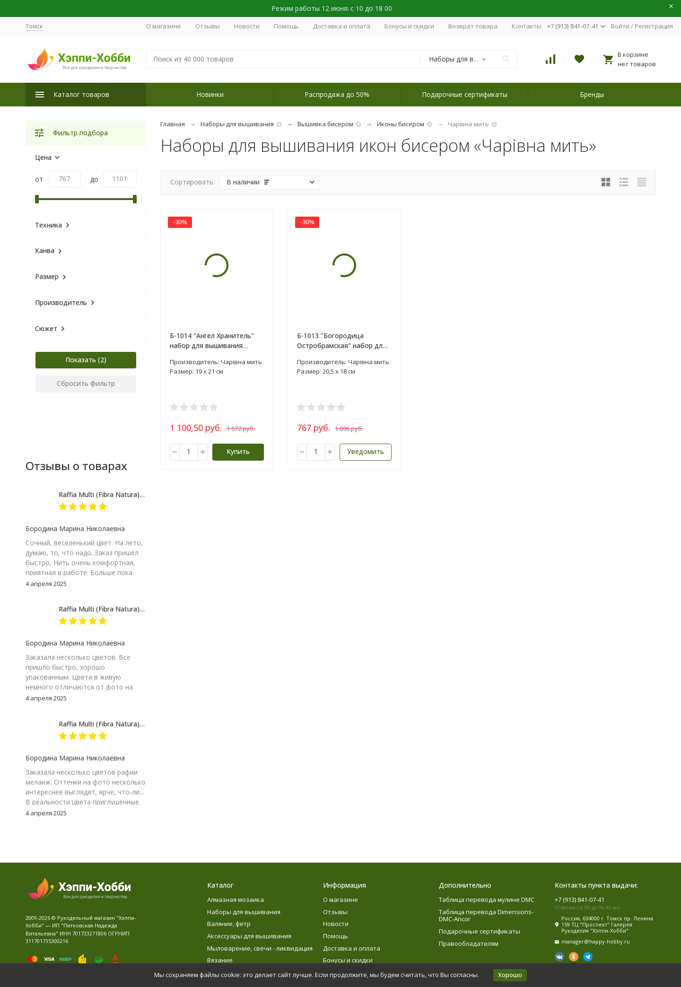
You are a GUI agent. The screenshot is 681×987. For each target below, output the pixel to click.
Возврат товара (473, 26)
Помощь (286, 26)
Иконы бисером (400, 124)
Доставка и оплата (341, 26)
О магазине (163, 26)
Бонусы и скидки (409, 26)
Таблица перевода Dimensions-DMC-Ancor (486, 916)
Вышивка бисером (325, 124)
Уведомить (365, 451)
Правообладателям (468, 943)
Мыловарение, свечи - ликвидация (260, 948)
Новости (247, 26)
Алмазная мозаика (235, 899)
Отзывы (207, 26)
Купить (238, 451)
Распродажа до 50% (337, 94)
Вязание (220, 960)
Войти (620, 26)
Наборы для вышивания (237, 124)
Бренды (592, 94)
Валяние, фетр (229, 923)
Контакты (526, 26)
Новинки (210, 94)
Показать (80, 359)
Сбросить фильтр (86, 383)
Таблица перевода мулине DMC (486, 899)
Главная (172, 124)
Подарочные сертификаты (464, 94)
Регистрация (654, 26)
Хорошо (510, 974)
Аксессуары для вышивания (249, 936)
